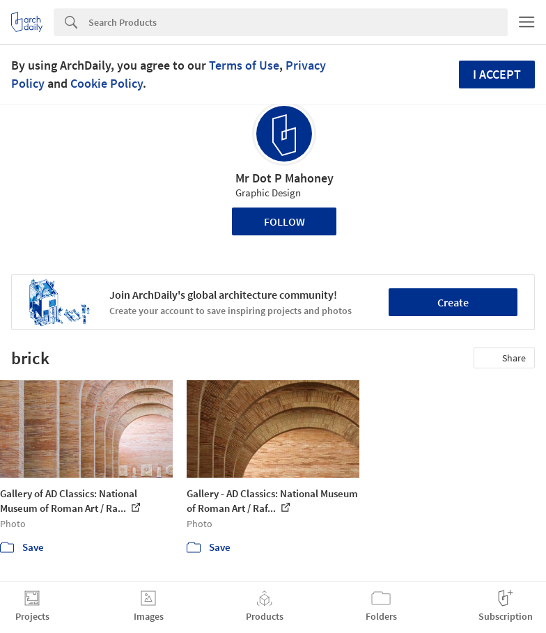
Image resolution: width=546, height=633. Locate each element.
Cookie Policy (106, 83)
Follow (284, 221)
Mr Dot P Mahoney (284, 178)
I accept (497, 74)
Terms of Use (244, 65)
